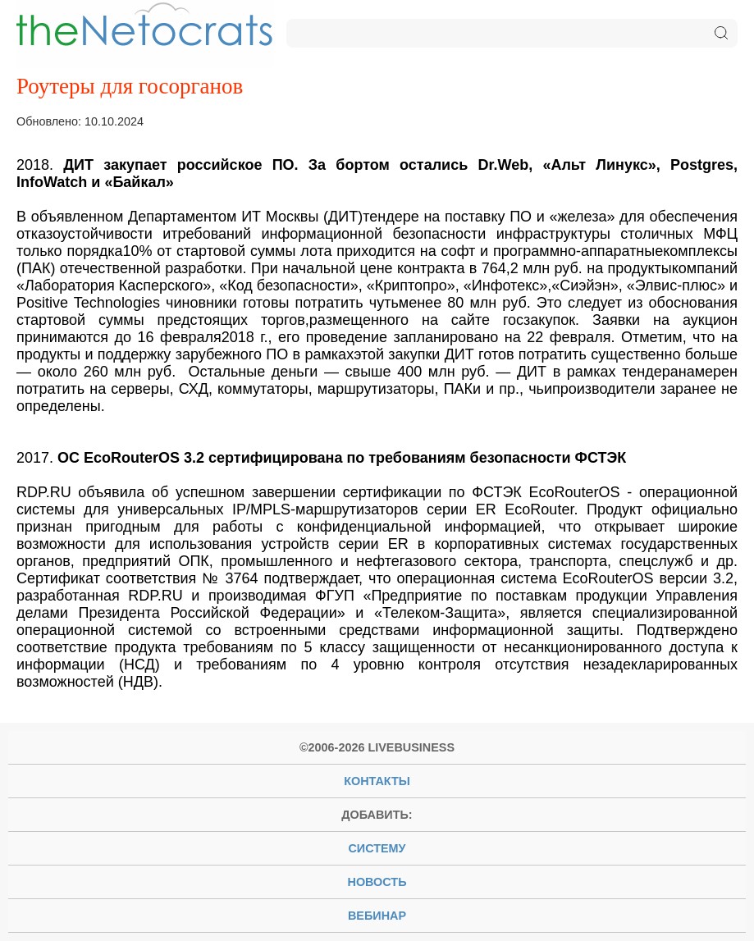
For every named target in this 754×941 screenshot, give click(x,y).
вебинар (377, 915)
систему (376, 848)
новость (377, 881)
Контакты (377, 781)
